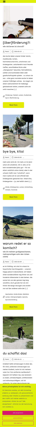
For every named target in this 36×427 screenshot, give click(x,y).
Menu (5, 1)
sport (7, 98)
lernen (21, 95)
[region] (18, 405)
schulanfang (28, 187)
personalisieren (18, 418)
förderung (8, 95)
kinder (29, 51)
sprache (24, 297)
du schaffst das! (15, 353)
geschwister (9, 294)
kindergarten (14, 187)
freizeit (15, 95)
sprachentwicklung (11, 300)
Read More (13, 105)
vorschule (14, 190)
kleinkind (30, 262)
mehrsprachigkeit (16, 297)
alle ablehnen (18, 423)
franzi (7, 51)
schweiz (7, 190)
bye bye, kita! (13, 151)
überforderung (14, 98)
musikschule (27, 95)
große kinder (18, 294)
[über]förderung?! (16, 43)
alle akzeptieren (18, 413)
